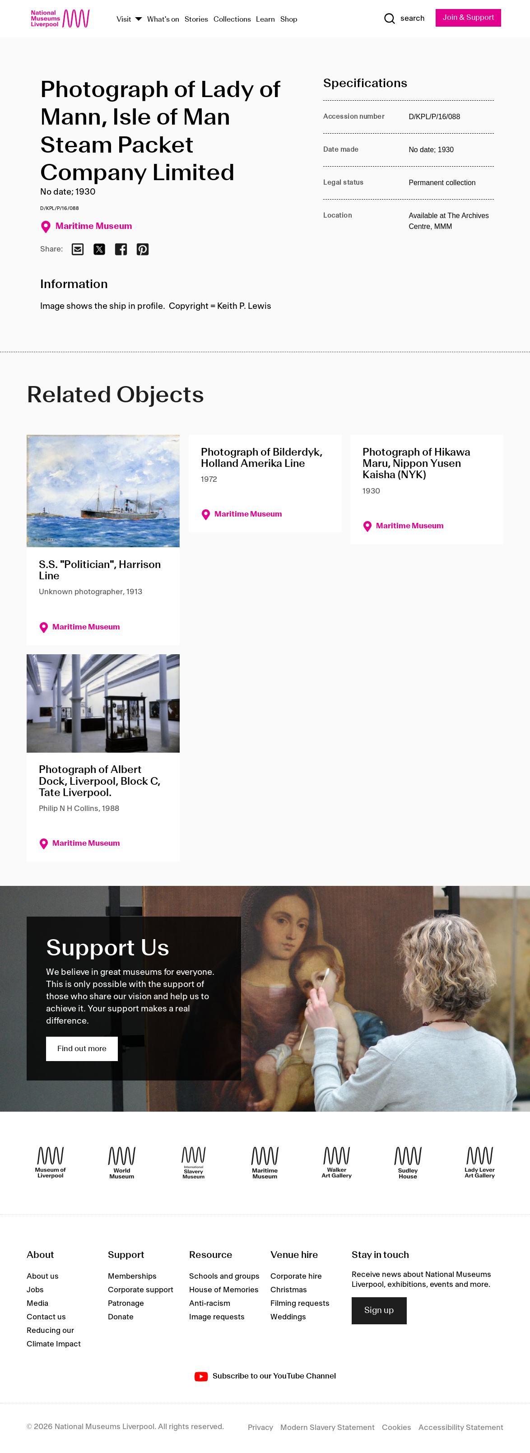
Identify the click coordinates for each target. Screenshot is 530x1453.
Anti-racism (209, 1303)
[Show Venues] (138, 19)
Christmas (288, 1290)
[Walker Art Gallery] (337, 1163)
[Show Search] (402, 19)
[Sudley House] (408, 1163)
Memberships (132, 1276)
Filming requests (300, 1303)
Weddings (288, 1317)
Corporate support (140, 1290)
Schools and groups (224, 1276)
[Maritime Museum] (265, 1163)
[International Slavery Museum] (194, 1163)
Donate (121, 1317)
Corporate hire (296, 1276)
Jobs (35, 1290)
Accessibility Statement (460, 1428)
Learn (265, 19)
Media (37, 1303)
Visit (123, 19)
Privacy (260, 1428)
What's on (163, 19)
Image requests (217, 1317)
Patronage (126, 1303)
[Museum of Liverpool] (50, 1163)
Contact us (46, 1317)
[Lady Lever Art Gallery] (480, 1163)
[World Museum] (122, 1163)
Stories (196, 19)
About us (43, 1276)
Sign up (379, 1310)
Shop (289, 19)
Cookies (396, 1428)
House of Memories (224, 1290)
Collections (232, 19)
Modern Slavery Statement (327, 1428)
